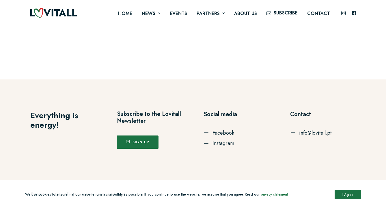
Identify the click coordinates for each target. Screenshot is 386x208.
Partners (211, 13)
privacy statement (274, 194)
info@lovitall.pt (315, 133)
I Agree (347, 194)
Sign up (138, 142)
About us (245, 13)
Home (125, 13)
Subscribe (286, 13)
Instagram (223, 143)
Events (178, 13)
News (151, 13)
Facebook (223, 133)
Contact (318, 13)
